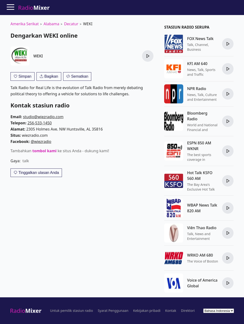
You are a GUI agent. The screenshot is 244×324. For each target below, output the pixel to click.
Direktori (188, 311)
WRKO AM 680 (200, 255)
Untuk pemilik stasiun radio (71, 311)
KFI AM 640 (197, 63)
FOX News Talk (200, 38)
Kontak (170, 311)
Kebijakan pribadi (147, 311)
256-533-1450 (39, 123)
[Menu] (10, 7)
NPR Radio (196, 88)
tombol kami (44, 150)
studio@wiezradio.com (43, 116)
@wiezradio (41, 141)
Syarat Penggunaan (113, 311)
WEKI (38, 56)
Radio (25, 310)
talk (25, 160)
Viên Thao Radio (201, 227)
